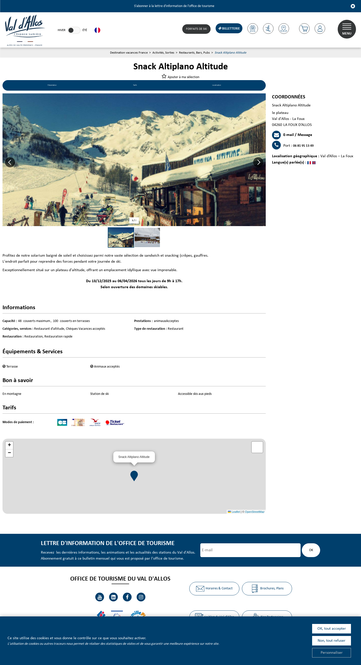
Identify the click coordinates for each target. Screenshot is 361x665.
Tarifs (136, 86)
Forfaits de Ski (195, 29)
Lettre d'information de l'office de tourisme (105, 544)
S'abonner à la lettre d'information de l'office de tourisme (174, 6)
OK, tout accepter (331, 629)
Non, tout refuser (331, 641)
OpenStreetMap (254, 512)
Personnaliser (332, 653)
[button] (303, 28)
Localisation (216, 86)
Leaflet (234, 512)
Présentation (54, 86)
